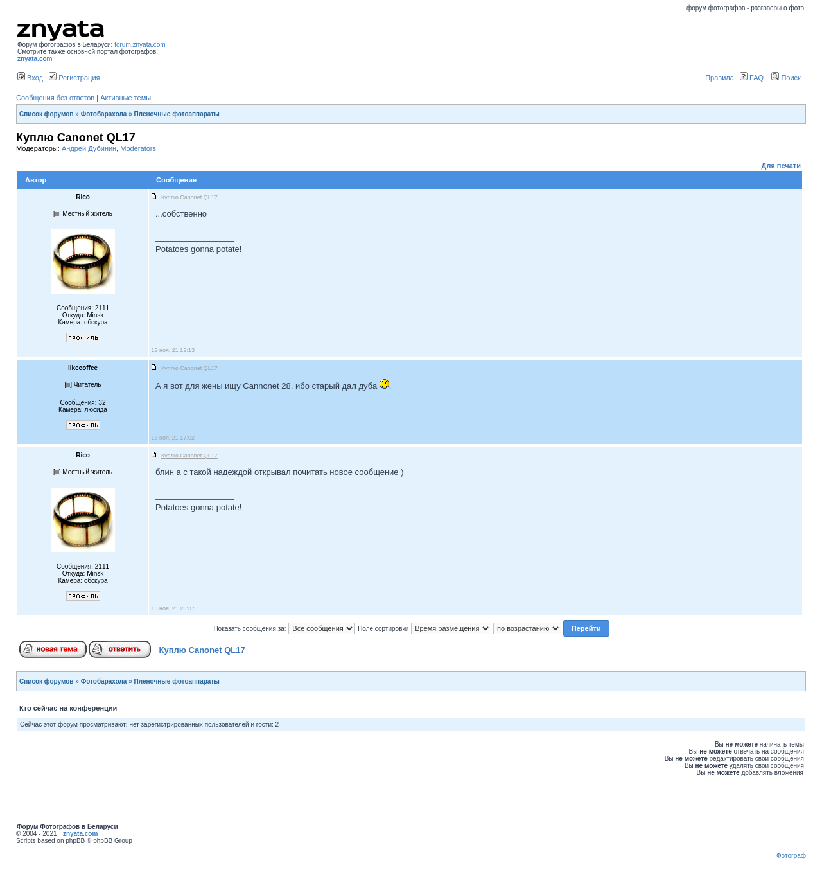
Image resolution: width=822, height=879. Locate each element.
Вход (30, 78)
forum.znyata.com (139, 44)
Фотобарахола (104, 114)
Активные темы (125, 98)
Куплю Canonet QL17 (202, 650)
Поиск (786, 78)
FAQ (752, 78)
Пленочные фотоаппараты (177, 114)
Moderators (138, 148)
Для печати (781, 166)
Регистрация (74, 78)
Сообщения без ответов (55, 98)
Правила (719, 78)
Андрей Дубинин (89, 148)
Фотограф (791, 855)
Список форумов (46, 114)
